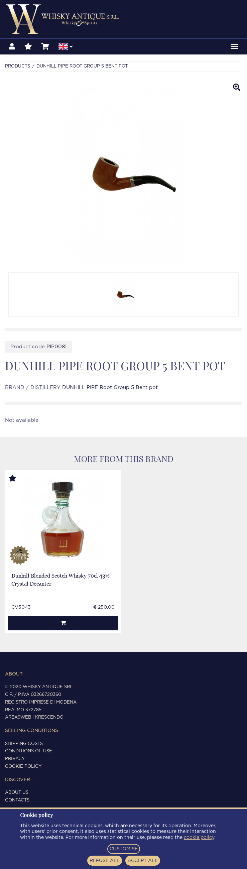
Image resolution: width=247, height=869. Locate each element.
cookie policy (199, 837)
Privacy (15, 759)
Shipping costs (24, 744)
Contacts (17, 800)
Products (17, 66)
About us (16, 792)
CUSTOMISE (124, 849)
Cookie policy (23, 766)
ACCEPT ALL (143, 860)
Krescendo (49, 717)
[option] (123, 294)
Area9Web (18, 717)
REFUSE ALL (105, 860)
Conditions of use (28, 751)
